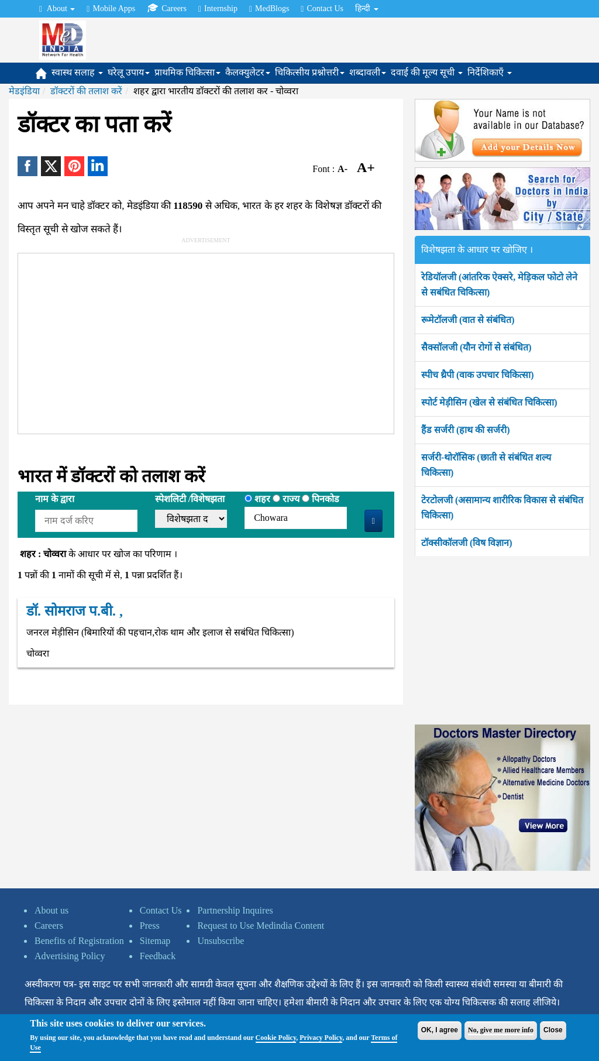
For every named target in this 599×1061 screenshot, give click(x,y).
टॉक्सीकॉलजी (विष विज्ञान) (466, 543)
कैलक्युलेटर (247, 72)
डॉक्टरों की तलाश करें (86, 91)
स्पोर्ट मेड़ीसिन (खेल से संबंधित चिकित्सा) (489, 402)
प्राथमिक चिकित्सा (187, 72)
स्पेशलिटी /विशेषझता (190, 499)
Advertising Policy (70, 956)
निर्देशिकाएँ (489, 72)
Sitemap (155, 941)
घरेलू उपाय (129, 72)
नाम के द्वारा (54, 499)
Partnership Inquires (235, 910)
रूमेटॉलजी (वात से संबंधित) (468, 320)
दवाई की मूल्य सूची (427, 72)
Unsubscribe (220, 941)
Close (553, 1030)
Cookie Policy (276, 1037)
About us (51, 910)
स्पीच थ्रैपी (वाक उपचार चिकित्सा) (477, 375)
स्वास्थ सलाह (77, 72)
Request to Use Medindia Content (260, 925)
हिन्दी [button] (366, 8)
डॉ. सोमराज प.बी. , (74, 611)
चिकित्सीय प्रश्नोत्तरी (310, 72)
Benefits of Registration (79, 941)
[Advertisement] (195, 341)
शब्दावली (367, 72)
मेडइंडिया (24, 91)
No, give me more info (500, 1030)
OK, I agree (439, 1030)
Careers (167, 8)
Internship (217, 8)
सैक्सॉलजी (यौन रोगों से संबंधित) (476, 347)
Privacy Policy (321, 1037)
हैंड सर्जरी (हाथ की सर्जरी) (465, 430)
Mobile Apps (111, 8)
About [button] (57, 8)
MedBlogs (269, 8)
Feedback (157, 956)
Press (150, 925)
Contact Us (322, 8)
